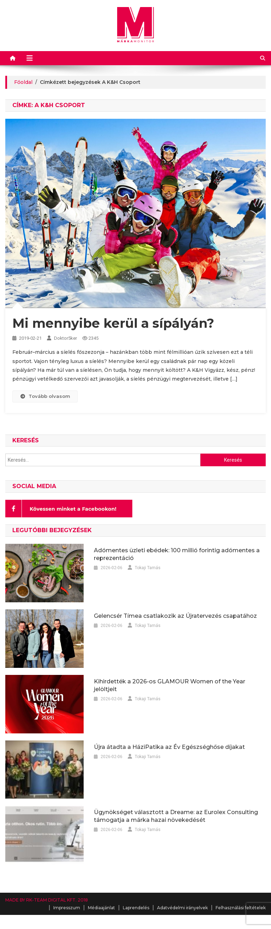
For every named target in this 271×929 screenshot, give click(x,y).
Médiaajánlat (101, 907)
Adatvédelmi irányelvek (182, 907)
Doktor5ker (65, 338)
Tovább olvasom (45, 396)
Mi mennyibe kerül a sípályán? (113, 323)
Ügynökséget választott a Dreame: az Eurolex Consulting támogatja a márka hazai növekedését (176, 816)
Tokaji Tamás (148, 567)
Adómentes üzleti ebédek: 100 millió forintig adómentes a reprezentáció (177, 554)
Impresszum (66, 907)
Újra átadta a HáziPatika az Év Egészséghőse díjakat (169, 747)
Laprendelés (136, 907)
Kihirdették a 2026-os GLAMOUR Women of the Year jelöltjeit (169, 685)
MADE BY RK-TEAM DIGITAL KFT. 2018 (46, 900)
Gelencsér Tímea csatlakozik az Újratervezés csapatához (175, 616)
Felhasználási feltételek (241, 907)
